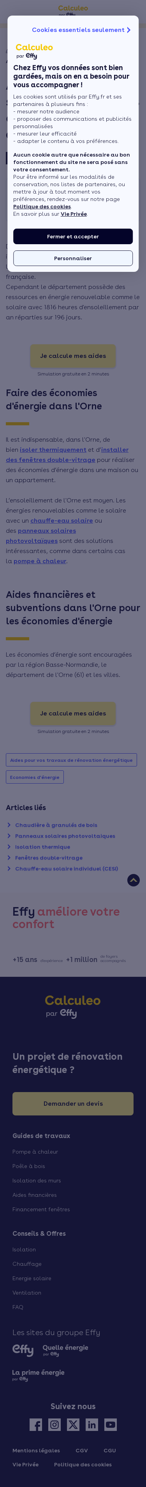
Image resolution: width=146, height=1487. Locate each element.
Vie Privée (74, 214)
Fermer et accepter (73, 236)
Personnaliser (73, 258)
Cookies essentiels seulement (82, 30)
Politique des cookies (42, 206)
